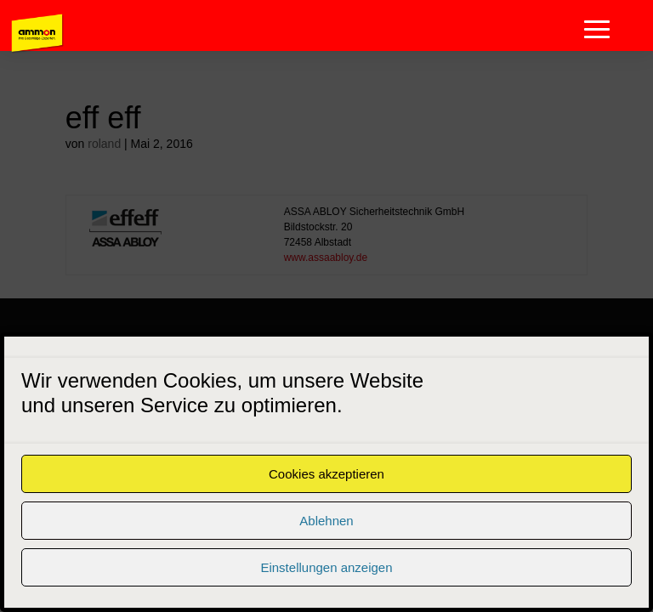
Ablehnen (326, 520)
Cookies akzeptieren (326, 474)
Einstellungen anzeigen (326, 567)
